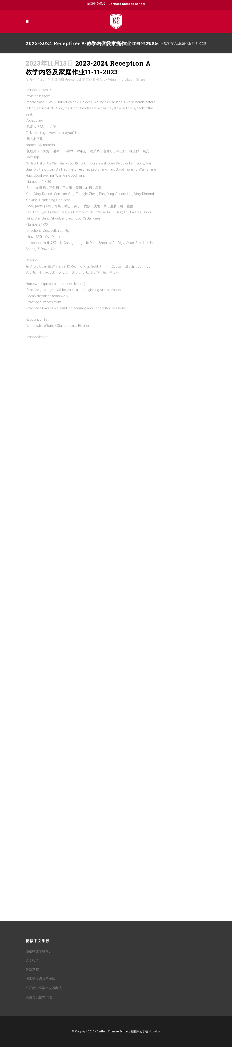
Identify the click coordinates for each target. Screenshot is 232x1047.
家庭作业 (93, 43)
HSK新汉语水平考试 (40, 979)
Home (80, 43)
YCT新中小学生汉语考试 (44, 988)
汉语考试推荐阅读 (39, 997)
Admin (113, 79)
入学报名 (32, 960)
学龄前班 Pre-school (116, 43)
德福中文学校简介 (39, 951)
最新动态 (32, 969)
